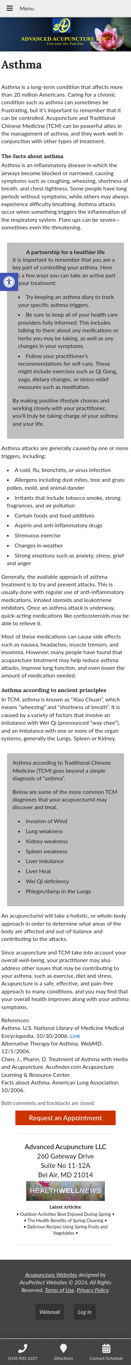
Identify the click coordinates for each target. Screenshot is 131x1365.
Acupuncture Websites (51, 1274)
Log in (85, 1311)
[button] (9, 282)
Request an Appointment (65, 1118)
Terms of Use (59, 1289)
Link (75, 1035)
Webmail (49, 1311)
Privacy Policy (92, 1289)
